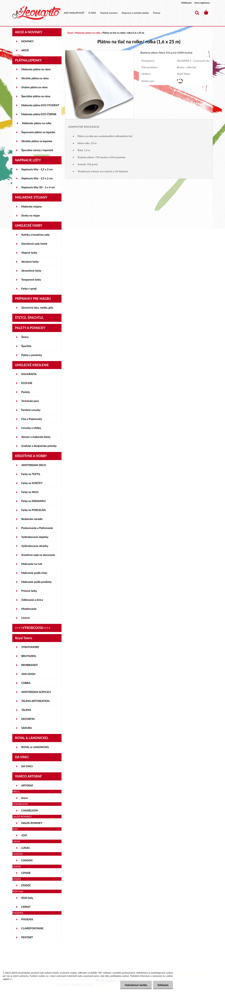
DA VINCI (27, 766)
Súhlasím (163, 985)
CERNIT (26, 906)
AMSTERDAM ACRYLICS (36, 691)
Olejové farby (29, 252)
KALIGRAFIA (29, 374)
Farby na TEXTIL (30, 474)
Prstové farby (29, 590)
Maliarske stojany (31, 206)
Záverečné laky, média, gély (37, 307)
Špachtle (26, 346)
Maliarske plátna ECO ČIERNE (38, 114)
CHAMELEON (29, 810)
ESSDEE (26, 885)
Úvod (70, 32)
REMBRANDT (29, 664)
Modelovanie (29, 608)
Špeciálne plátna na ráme (35, 96)
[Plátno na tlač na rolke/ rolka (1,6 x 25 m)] (99, 52)
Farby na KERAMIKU (33, 501)
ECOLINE (26, 383)
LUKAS (25, 847)
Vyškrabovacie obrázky (34, 545)
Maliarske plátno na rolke (36, 123)
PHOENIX (27, 919)
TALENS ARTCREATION (35, 700)
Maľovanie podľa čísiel (34, 572)
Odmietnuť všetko (136, 985)
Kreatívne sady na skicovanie (38, 554)
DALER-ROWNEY (31, 822)
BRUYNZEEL (28, 656)
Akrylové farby (29, 261)
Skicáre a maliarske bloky (36, 436)
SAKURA (26, 727)
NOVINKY (27, 41)
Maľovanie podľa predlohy (36, 581)
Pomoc (156, 12)
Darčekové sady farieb (34, 243)
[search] (197, 13)
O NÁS (92, 12)
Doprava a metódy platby (135, 12)
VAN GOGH (28, 673)
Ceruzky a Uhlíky (31, 427)
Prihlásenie (186, 2)
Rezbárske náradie (32, 518)
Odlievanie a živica (32, 599)
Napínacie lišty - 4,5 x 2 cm (37, 169)
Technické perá (30, 400)
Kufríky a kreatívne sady (35, 234)
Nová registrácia (202, 2)
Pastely (25, 391)
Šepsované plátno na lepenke (38, 132)
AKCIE (25, 50)
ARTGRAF (27, 785)
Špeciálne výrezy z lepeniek (37, 150)
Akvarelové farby (31, 270)
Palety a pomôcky (31, 354)
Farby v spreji (29, 288)
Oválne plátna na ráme (34, 87)
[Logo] (36, 13)
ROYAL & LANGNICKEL (35, 747)
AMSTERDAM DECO (33, 465)
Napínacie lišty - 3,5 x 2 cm (37, 178)
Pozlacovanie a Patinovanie (37, 527)
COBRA (25, 682)
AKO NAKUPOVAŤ (74, 12)
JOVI (24, 835)
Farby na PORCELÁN (33, 510)
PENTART (27, 937)
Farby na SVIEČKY (32, 483)
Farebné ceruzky (30, 409)
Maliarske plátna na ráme (36, 69)
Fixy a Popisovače (31, 418)
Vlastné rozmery (109, 12)
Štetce (25, 337)
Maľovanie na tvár (31, 563)
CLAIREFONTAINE (32, 928)
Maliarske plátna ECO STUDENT (40, 105)
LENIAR (26, 872)
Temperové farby (31, 279)
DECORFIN (28, 718)
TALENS (26, 709)
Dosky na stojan (30, 215)
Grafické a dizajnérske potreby (39, 445)
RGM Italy (27, 897)
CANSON (27, 860)
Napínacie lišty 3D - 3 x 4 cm (38, 187)
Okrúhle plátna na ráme (35, 78)
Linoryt (25, 617)
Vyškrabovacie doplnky (34, 536)
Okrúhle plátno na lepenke (36, 141)
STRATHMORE (30, 647)
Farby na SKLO (29, 492)
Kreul (24, 797)
